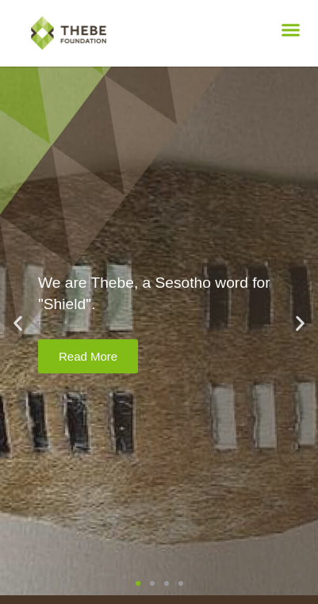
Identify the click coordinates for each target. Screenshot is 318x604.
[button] (290, 30)
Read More (88, 356)
